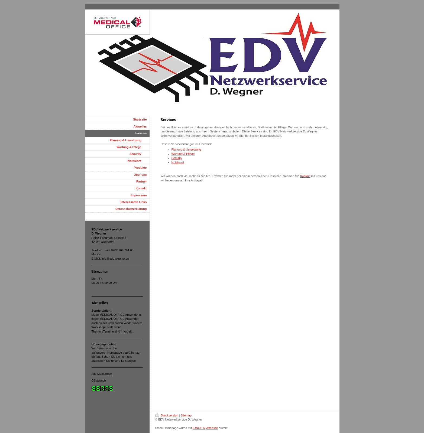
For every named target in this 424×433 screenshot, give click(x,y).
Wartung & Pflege (183, 153)
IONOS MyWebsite (205, 427)
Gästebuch (99, 380)
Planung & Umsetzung (186, 149)
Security (176, 157)
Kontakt (305, 176)
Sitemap (186, 415)
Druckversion (167, 415)
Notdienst (177, 162)
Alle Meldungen (102, 373)
